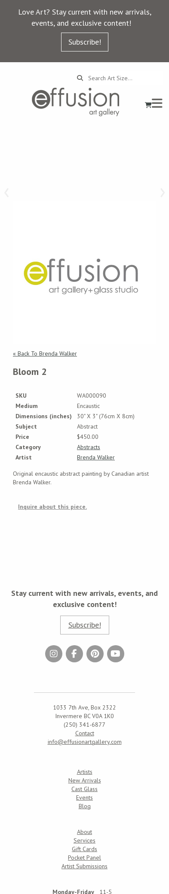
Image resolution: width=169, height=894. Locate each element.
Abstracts (88, 447)
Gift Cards (84, 849)
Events (84, 797)
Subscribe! (84, 42)
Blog (85, 806)
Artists (84, 772)
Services (84, 840)
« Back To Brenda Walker (45, 353)
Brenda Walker (96, 457)
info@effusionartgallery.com (85, 742)
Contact (84, 733)
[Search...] (123, 78)
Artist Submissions (84, 866)
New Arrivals (84, 780)
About (84, 832)
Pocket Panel (84, 857)
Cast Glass (84, 789)
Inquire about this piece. (52, 506)
